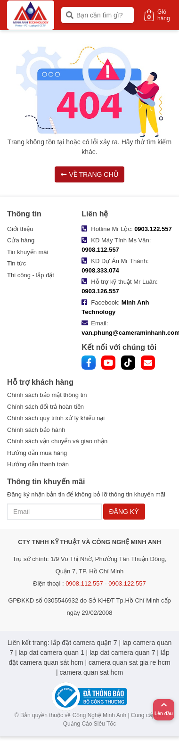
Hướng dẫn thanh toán (38, 464)
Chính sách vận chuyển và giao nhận (57, 441)
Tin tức (16, 263)
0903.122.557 (153, 228)
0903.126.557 (100, 291)
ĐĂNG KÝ (124, 511)
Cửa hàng (20, 240)
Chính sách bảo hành (36, 429)
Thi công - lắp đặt (30, 275)
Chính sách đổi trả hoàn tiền (45, 406)
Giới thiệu (20, 228)
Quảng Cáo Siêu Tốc (89, 723)
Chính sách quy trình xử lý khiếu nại (56, 418)
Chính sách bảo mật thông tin (47, 394)
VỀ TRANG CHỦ (89, 174)
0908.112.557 (100, 249)
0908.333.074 (100, 270)
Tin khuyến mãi (27, 252)
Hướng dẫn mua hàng (37, 452)
